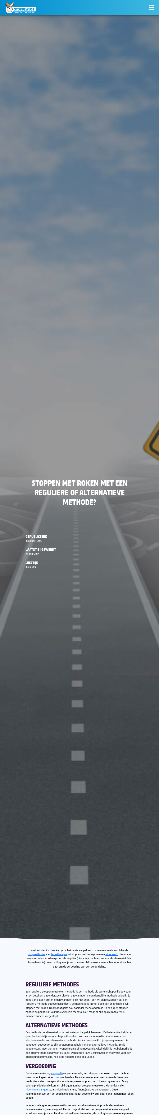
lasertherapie (59, 954)
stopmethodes (36, 954)
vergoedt (56, 1073)
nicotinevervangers (37, 1089)
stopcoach (111, 954)
